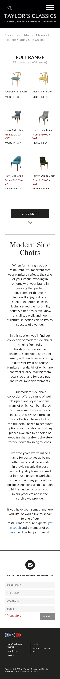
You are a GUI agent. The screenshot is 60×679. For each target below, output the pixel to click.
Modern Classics (35, 35)
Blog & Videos (13, 651)
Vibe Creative (31, 671)
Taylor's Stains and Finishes (15, 645)
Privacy (11, 655)
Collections (12, 35)
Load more (30, 213)
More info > (13, 96)
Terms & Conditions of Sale (42, 649)
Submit (47, 616)
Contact (36, 644)
